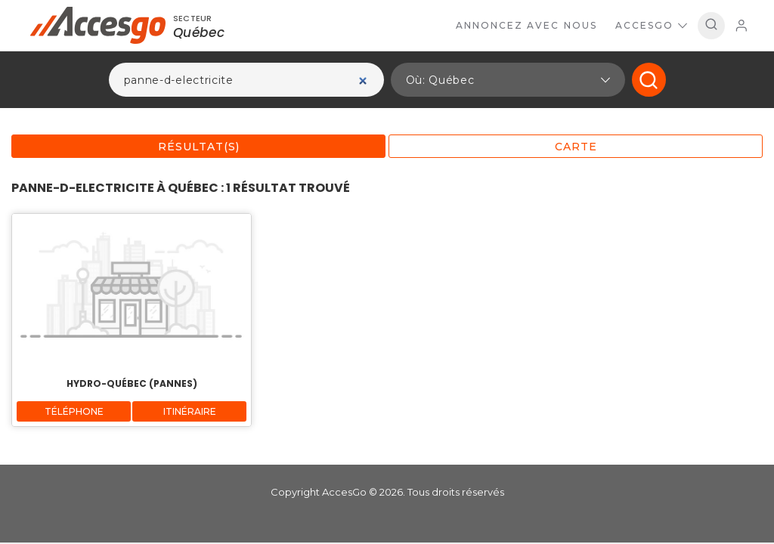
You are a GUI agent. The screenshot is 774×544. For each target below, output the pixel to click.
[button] (508, 80)
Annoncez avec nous (526, 25)
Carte (576, 146)
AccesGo (651, 25)
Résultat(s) (199, 146)
